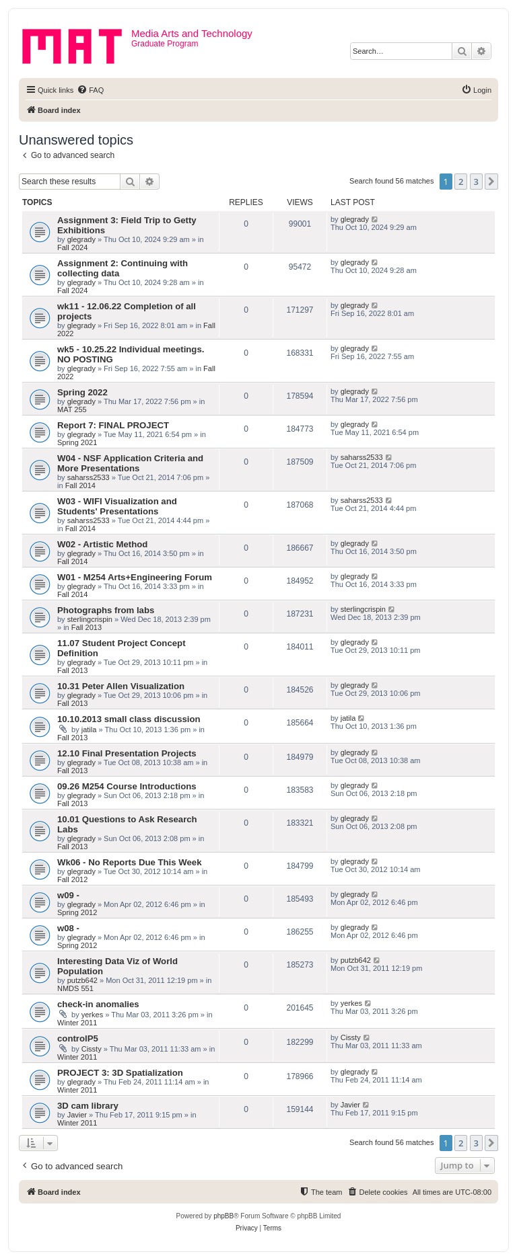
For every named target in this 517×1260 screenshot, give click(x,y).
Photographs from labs (105, 610)
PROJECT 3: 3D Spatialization (120, 1073)
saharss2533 (88, 477)
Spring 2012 (77, 912)
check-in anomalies (98, 1004)
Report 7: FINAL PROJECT (113, 425)
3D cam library (87, 1106)
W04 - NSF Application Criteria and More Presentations (130, 463)
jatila (89, 729)
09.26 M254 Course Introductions (127, 786)
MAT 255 (72, 409)
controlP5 (77, 1038)
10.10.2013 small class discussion (129, 719)
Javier (77, 1115)
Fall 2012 (72, 879)
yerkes (92, 1015)
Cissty (91, 1049)
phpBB (223, 1216)
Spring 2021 (77, 442)
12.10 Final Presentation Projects (127, 753)
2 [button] (460, 181)
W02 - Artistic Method (102, 544)
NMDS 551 (75, 988)
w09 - (68, 895)
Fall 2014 (80, 485)
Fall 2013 (86, 627)
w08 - (68, 928)
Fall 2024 (72, 247)
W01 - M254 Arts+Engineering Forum (134, 577)
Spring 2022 (82, 392)
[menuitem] (90, 90)
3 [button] (476, 181)
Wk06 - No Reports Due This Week (129, 862)
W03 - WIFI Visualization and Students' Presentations (117, 506)
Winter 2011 (77, 1023)
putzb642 (82, 980)
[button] (491, 181)
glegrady (81, 239)
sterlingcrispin (89, 619)
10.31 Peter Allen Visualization (120, 686)
